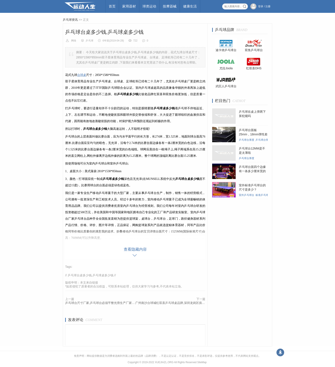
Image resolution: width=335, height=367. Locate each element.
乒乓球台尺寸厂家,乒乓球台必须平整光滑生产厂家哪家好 (100, 303)
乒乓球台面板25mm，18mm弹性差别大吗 (253, 134)
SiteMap (202, 362)
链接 (95, 282)
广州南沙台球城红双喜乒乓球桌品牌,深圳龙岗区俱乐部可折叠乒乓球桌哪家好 (170, 303)
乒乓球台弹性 (263, 139)
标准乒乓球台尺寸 (266, 195)
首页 (112, 6)
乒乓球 (89, 40)
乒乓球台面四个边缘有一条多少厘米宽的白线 (252, 171)
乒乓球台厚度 (246, 139)
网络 (73, 40)
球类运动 (149, 6)
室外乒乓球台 (246, 195)
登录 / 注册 (264, 6)
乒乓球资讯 (70, 19)
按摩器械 (169, 6)
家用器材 (129, 6)
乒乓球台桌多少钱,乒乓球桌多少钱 (90, 275)
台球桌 (81, 75)
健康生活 (190, 6)
